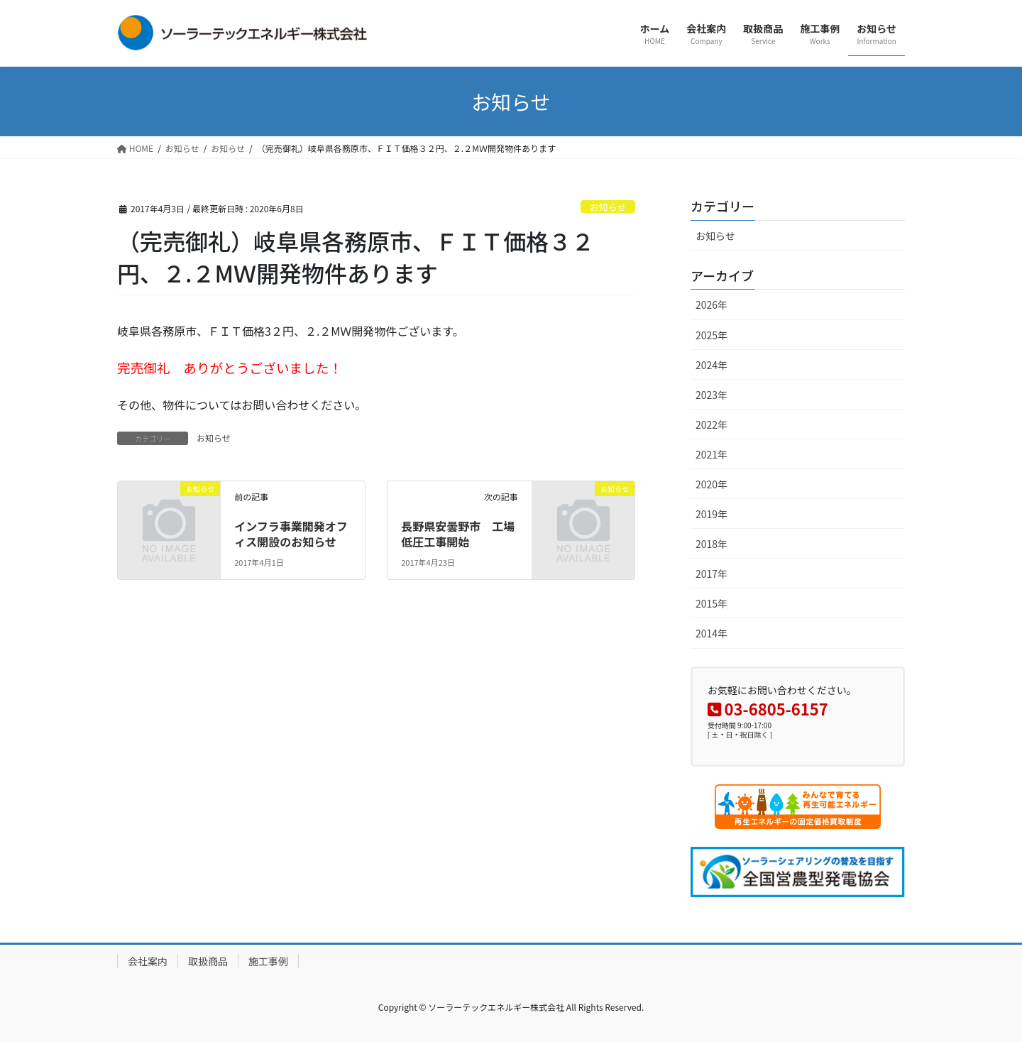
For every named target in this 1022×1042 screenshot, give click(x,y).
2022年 (711, 424)
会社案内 (147, 961)
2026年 (711, 304)
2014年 (711, 633)
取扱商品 (208, 961)
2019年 (711, 514)
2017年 (711, 573)
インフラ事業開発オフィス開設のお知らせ (291, 533)
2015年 (711, 603)
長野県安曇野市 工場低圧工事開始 (458, 533)
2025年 (711, 335)
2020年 (711, 484)
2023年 (711, 395)
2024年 (711, 365)
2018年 (711, 544)
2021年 (711, 454)
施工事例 (268, 961)
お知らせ (608, 207)
